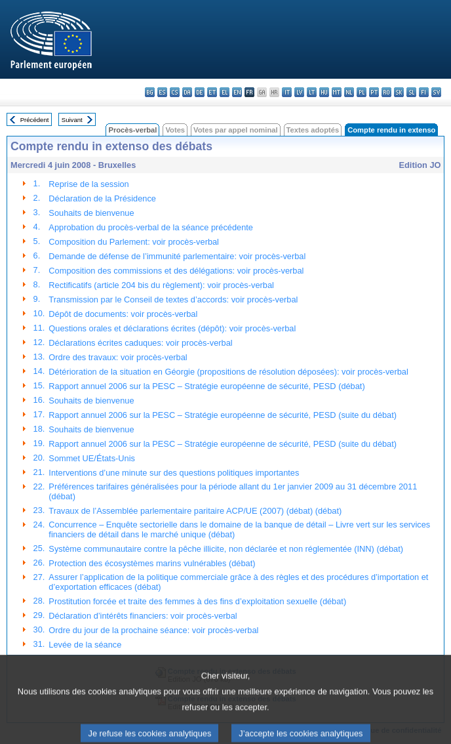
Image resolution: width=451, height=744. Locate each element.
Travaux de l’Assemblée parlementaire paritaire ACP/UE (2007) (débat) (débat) (195, 511)
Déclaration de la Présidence (102, 198)
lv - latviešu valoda (299, 92)
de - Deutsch (200, 92)
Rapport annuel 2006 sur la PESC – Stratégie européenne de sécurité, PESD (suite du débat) (223, 415)
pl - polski (361, 92)
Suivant (72, 119)
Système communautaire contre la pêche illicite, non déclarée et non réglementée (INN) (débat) (226, 549)
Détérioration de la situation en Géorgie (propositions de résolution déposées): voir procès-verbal (228, 372)
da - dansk (187, 92)
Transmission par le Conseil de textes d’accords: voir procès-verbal (173, 299)
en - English (237, 92)
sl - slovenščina (411, 92)
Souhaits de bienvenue (91, 213)
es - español (162, 92)
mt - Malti (337, 92)
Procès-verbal (132, 130)
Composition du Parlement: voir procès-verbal (134, 242)
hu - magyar (324, 92)
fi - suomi (424, 92)
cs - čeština (175, 92)
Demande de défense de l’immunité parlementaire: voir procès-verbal (177, 256)
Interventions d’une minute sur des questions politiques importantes (174, 473)
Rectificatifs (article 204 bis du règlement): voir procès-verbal (161, 285)
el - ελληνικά (224, 92)
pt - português (374, 92)
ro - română (386, 92)
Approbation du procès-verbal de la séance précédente (151, 227)
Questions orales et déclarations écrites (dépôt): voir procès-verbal (172, 328)
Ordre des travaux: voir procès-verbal (118, 357)
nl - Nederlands (349, 92)
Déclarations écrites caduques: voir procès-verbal (140, 343)
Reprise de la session (88, 184)
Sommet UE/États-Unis (92, 458)
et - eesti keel (212, 92)
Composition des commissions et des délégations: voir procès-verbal (176, 271)
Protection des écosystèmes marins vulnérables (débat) (152, 563)
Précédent (34, 119)
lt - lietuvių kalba (312, 92)
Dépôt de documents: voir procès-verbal (123, 314)
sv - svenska (436, 92)
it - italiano (287, 92)
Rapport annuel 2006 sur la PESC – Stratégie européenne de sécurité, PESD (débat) (206, 386)
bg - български (150, 92)
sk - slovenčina (399, 92)
